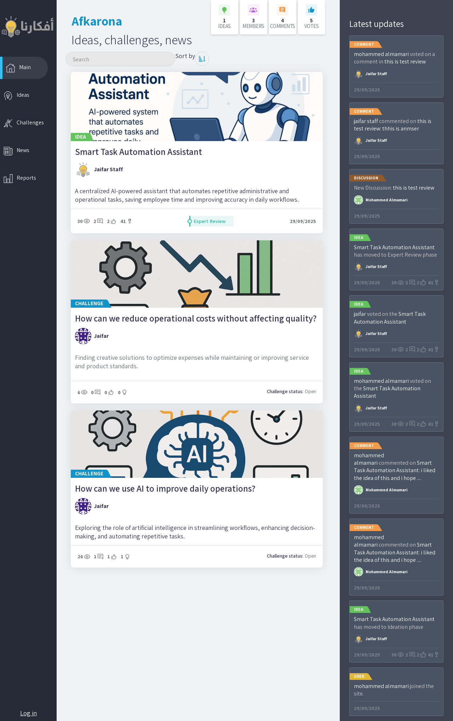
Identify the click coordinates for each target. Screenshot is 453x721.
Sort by (185, 56)
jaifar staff (108, 169)
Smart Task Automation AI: (393, 466)
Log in (28, 713)
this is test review (405, 61)
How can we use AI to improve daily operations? (165, 488)
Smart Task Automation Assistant (138, 151)
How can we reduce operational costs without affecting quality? (196, 318)
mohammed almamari (381, 54)
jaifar (101, 336)
